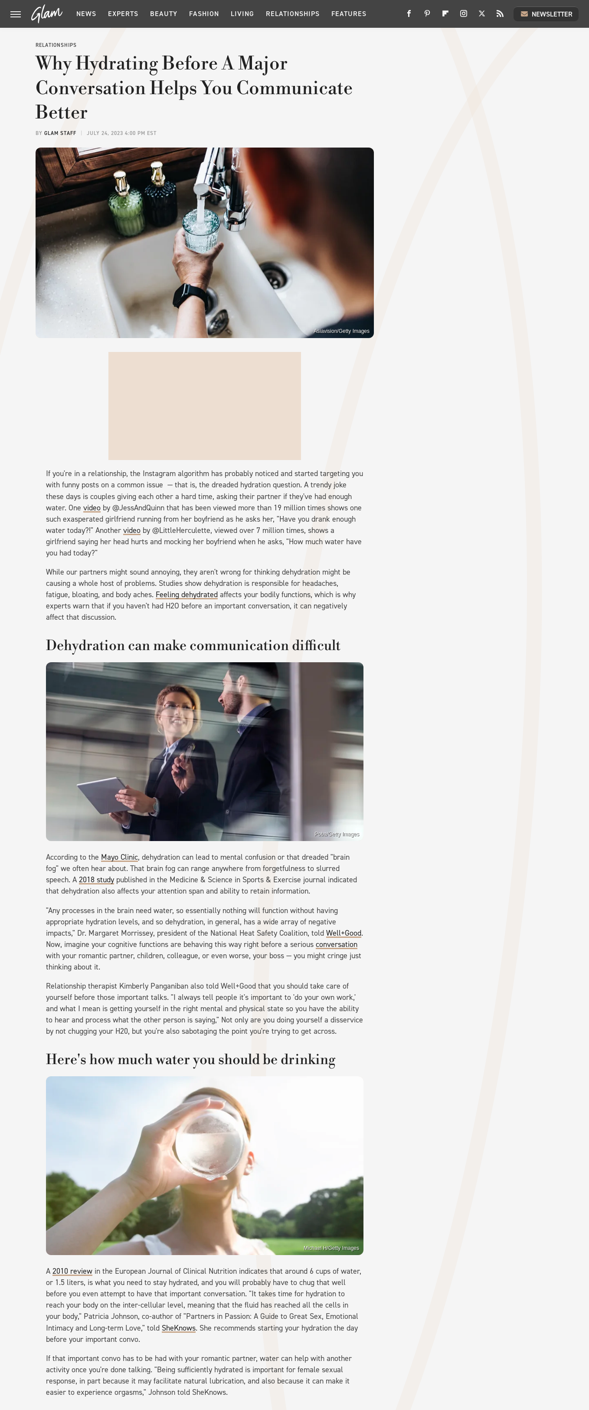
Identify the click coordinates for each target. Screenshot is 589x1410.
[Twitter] (482, 17)
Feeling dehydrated (187, 594)
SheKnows (179, 1328)
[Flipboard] (445, 17)
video (92, 508)
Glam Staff (60, 133)
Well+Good (343, 933)
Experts (123, 13)
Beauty (163, 13)
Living (242, 13)
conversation (336, 944)
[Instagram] (463, 17)
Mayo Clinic (119, 857)
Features (348, 13)
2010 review (72, 1271)
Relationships (293, 13)
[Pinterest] (427, 17)
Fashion (204, 13)
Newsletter (546, 14)
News (86, 13)
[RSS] (500, 17)
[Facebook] (409, 17)
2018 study (96, 879)
